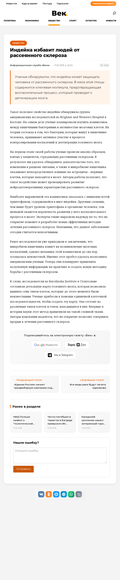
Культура (91, 20)
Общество (54, 20)
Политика (10, 20)
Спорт (72, 20)
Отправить (23, 468)
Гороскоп (62, 3)
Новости (11, 3)
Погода (47, 3)
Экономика (32, 20)
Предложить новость (103, 3)
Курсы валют (30, 3)
